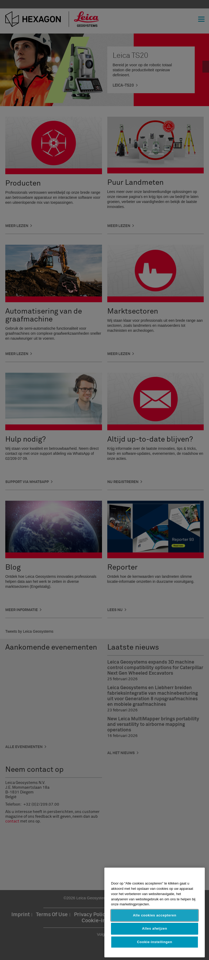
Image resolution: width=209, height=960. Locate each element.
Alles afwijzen (154, 928)
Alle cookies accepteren (154, 915)
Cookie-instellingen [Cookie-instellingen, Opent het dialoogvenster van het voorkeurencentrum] (154, 942)
